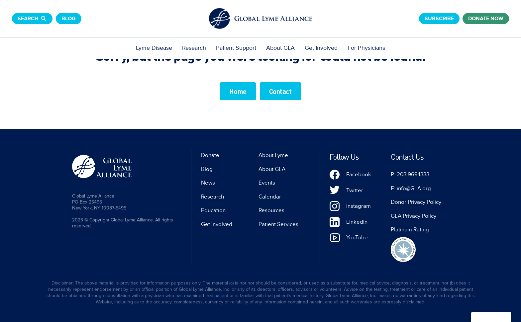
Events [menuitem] (267, 183)
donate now (485, 18)
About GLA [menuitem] (280, 47)
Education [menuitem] (213, 210)
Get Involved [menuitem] (321, 47)
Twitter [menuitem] (354, 190)
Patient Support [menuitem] (236, 47)
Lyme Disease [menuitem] (154, 47)
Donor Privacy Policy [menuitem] (416, 202)
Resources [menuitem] (271, 210)
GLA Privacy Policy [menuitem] (413, 216)
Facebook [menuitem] (358, 174)
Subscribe (439, 18)
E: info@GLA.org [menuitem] (411, 188)
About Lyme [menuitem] (273, 155)
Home (237, 91)
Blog (68, 18)
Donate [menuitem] (210, 155)
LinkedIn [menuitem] (356, 222)
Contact (280, 91)
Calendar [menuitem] (270, 197)
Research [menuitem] (194, 47)
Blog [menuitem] (207, 169)
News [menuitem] (208, 183)
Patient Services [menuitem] (278, 224)
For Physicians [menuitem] (366, 47)
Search (32, 18)
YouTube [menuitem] (357, 237)
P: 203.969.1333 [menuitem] (410, 174)
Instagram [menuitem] (358, 206)
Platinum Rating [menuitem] (410, 229)
